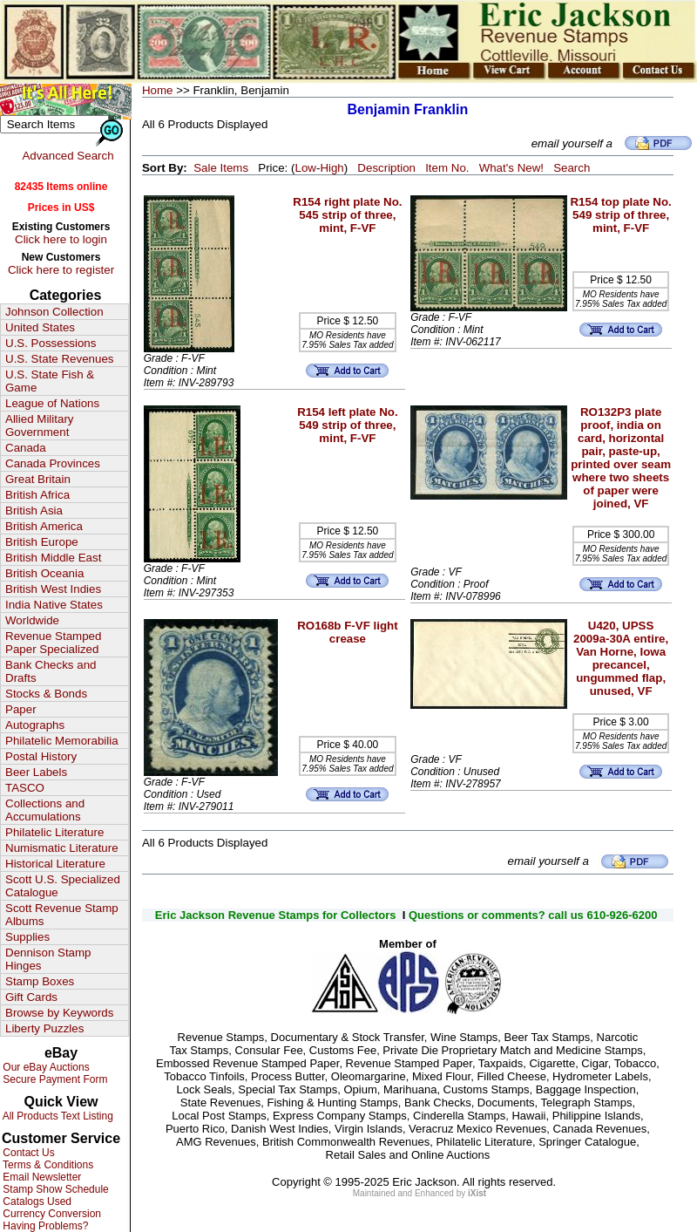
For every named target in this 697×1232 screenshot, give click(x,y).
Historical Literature (55, 863)
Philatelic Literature (54, 832)
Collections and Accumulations (45, 810)
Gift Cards (31, 997)
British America (44, 526)
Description (386, 167)
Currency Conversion (50, 1214)
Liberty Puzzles (44, 1028)
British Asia (34, 510)
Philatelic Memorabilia (61, 740)
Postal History (41, 756)
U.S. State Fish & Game (49, 381)
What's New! (511, 167)
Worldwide (32, 620)
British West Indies (53, 589)
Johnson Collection (54, 311)
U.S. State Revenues (59, 358)
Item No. (447, 167)
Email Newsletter (40, 1177)
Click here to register (61, 269)
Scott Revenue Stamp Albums (61, 915)
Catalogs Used (35, 1201)
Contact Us (27, 1153)
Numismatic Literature (61, 847)
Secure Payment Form (53, 1079)
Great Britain (38, 479)
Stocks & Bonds (46, 693)
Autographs (34, 725)
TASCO (24, 787)
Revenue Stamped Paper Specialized (53, 643)
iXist (477, 1193)
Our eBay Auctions (45, 1067)
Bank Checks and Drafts (50, 671)
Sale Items (220, 167)
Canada (25, 447)
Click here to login (61, 239)
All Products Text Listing (56, 1116)
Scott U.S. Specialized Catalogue (62, 886)
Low (304, 167)
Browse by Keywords (59, 1012)
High (331, 167)
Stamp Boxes (39, 981)
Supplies (27, 936)
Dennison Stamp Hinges (48, 959)
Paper (21, 709)
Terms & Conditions (46, 1165)
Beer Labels (36, 772)
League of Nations (52, 403)
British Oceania (44, 573)
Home (157, 90)
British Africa (37, 494)
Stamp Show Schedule (54, 1189)
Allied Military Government (39, 425)
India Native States (54, 604)
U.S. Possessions (50, 343)
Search (571, 167)
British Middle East (53, 557)
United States (40, 327)
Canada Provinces (52, 463)
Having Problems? (44, 1226)
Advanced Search (67, 155)
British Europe (41, 541)
